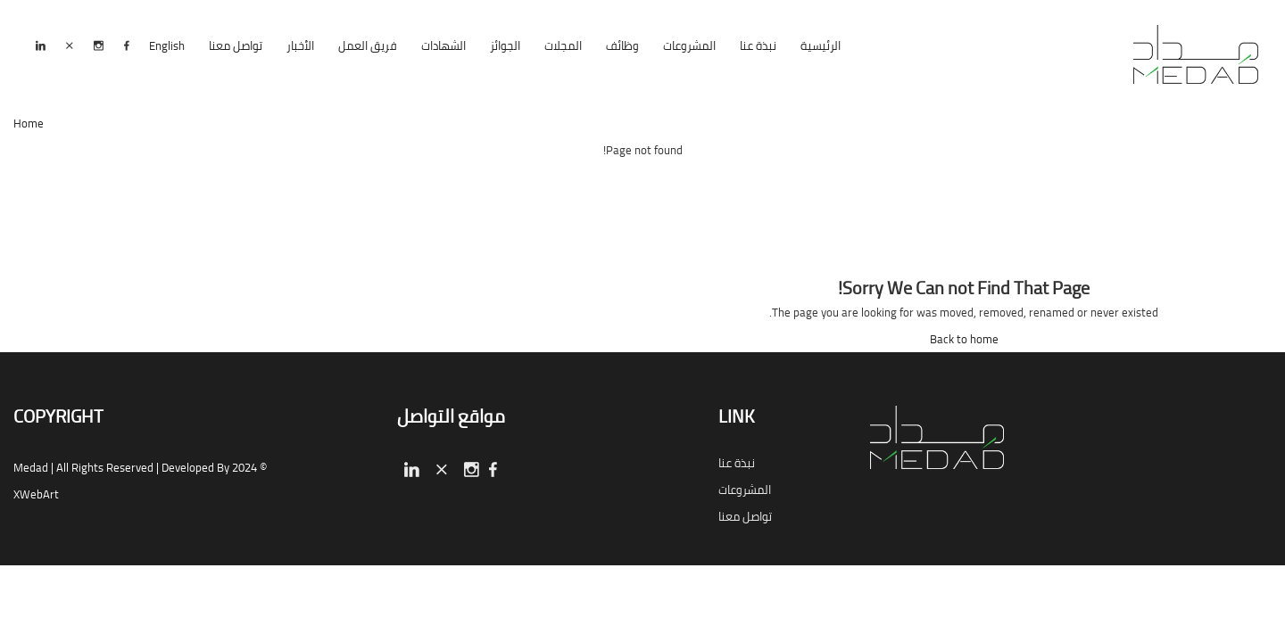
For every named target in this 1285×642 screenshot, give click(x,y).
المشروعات (689, 45)
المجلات (563, 45)
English (167, 45)
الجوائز (505, 45)
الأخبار (300, 45)
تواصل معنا (235, 45)
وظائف (622, 45)
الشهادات (443, 45)
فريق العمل (367, 45)
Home (28, 123)
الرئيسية (820, 45)
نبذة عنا (758, 45)
